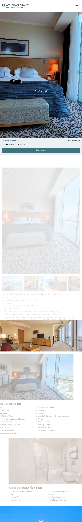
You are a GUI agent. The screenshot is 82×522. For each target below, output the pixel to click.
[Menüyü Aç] (77, 6)
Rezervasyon (41, 150)
